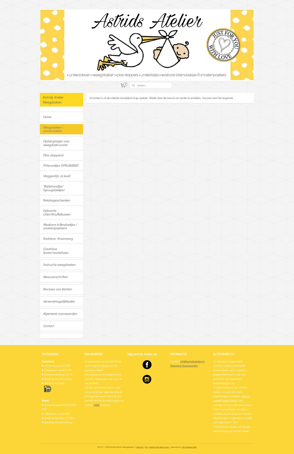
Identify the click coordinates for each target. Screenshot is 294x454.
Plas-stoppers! (53, 155)
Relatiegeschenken (56, 200)
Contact (48, 326)
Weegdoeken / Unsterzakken (53, 129)
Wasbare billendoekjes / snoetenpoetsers (60, 226)
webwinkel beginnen (159, 446)
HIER (96, 405)
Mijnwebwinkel (189, 446)
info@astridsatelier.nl (192, 361)
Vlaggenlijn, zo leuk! (56, 176)
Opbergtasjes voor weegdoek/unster (56, 143)
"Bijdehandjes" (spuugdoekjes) (53, 188)
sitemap (139, 446)
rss (146, 446)
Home (47, 117)
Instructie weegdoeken (59, 264)
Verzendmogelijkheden (59, 301)
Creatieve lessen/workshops (55, 251)
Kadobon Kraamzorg (58, 238)
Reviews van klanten (57, 289)
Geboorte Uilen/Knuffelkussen (56, 212)
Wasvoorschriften (55, 277)
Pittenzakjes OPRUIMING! (60, 165)
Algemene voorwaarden (60, 313)
